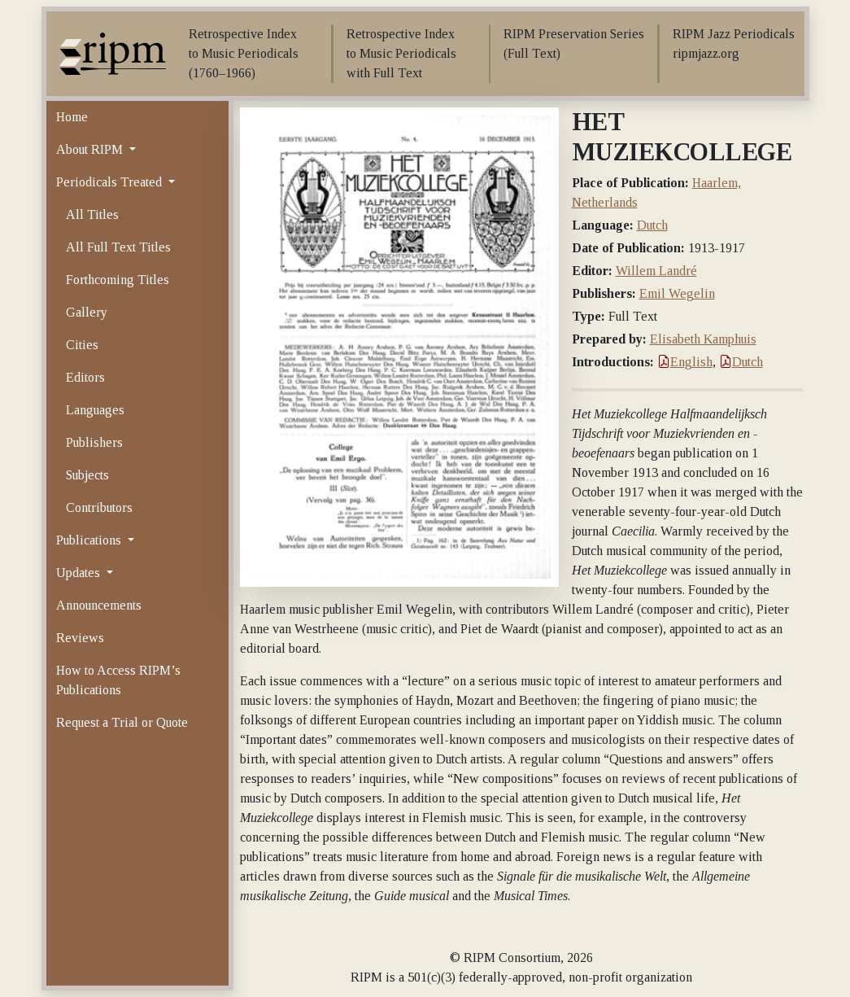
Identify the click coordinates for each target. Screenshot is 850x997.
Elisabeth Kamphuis (703, 339)
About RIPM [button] (91, 149)
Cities (82, 345)
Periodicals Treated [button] (110, 182)
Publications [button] (90, 540)
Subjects (87, 475)
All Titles (92, 214)
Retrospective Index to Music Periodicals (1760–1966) (244, 53)
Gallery (86, 312)
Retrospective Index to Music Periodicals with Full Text (401, 53)
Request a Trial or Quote (122, 722)
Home (72, 117)
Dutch (652, 225)
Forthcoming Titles (117, 279)
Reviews (80, 638)
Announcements (99, 605)
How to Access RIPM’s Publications (118, 680)
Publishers (94, 442)
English (685, 362)
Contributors (99, 507)
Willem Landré (656, 271)
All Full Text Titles (118, 247)
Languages (95, 410)
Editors (85, 377)
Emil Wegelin (677, 293)
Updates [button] (79, 572)
